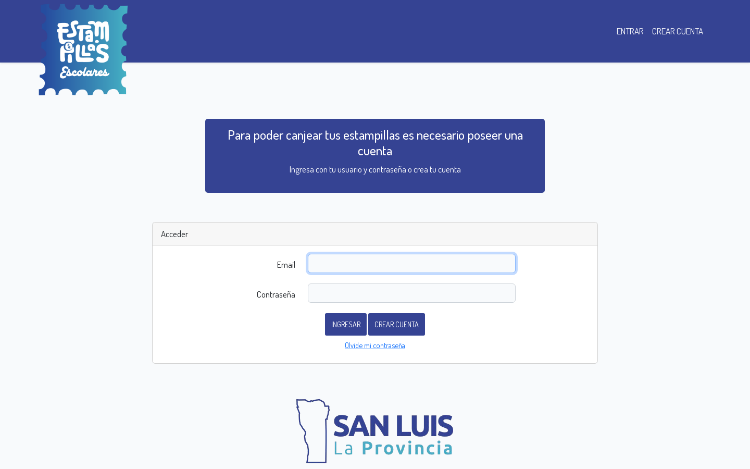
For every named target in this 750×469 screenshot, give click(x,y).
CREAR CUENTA (677, 31)
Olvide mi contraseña (375, 345)
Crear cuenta (396, 324)
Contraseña (276, 294)
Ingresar (345, 324)
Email (286, 264)
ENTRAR (630, 31)
